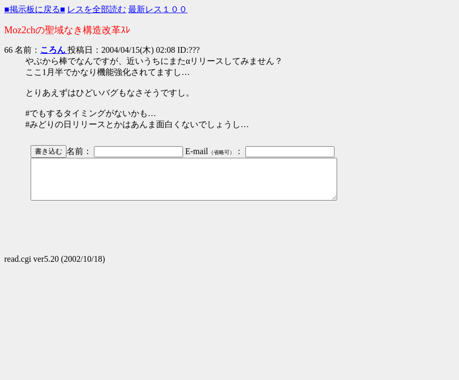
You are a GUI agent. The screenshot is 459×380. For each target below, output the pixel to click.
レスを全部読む (96, 9)
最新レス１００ (157, 9)
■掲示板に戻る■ (34, 9)
